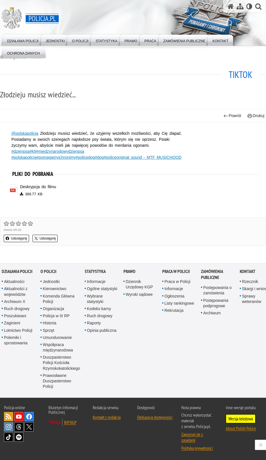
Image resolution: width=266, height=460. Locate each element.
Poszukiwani (15, 319)
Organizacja (53, 311)
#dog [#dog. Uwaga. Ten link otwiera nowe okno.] (99, 157)
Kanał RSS (8, 419)
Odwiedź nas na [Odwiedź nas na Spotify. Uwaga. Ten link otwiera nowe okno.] (18, 440)
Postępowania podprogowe (215, 306)
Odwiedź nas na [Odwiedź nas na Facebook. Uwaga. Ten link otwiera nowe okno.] (29, 419)
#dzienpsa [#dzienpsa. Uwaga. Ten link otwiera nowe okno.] (20, 151)
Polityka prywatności (197, 451)
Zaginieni (12, 326)
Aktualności (14, 284)
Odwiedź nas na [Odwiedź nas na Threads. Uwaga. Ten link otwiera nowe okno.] (18, 430)
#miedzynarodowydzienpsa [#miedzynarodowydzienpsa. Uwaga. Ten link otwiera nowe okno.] (60, 151)
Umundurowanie (57, 340)
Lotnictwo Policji (18, 333)
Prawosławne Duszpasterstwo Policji (57, 383)
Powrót (232, 115)
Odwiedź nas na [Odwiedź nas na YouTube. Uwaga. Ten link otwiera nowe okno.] (18, 419)
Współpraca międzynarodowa (58, 350)
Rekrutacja (174, 313)
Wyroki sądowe (139, 297)
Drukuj (255, 115)
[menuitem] (23, 40)
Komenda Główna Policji (58, 302)
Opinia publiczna (102, 333)
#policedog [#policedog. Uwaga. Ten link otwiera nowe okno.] (85, 157)
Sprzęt (48, 333)
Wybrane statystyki (95, 302)
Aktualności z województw (15, 295)
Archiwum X (14, 304)
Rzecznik (250, 284)
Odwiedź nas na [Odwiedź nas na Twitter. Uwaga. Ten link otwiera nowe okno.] (29, 430)
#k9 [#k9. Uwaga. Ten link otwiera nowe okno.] (33, 151)
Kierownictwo (54, 292)
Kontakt (247, 275)
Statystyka (95, 275)
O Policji (48, 275)
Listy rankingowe (179, 306)
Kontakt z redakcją (107, 420)
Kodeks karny (99, 311)
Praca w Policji (176, 275)
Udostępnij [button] (16, 238)
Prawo (129, 275)
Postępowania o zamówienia (217, 293)
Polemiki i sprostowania (16, 343)
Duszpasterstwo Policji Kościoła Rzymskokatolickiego (61, 365)
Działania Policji (17, 275)
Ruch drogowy (17, 311)
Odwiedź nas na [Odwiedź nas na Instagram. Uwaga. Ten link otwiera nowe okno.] (8, 430)
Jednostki (51, 284)
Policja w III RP (56, 319)
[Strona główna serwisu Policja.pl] (231, 6)
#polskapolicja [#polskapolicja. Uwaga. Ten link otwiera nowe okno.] (23, 157)
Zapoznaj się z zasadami (192, 440)
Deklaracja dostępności (154, 420)
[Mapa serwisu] (240, 6)
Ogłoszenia (174, 299)
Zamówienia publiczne (212, 278)
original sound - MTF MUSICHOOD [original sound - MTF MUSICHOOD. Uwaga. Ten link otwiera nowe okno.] (148, 157)
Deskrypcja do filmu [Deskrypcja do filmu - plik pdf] (38, 186)
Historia (49, 326)
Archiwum (212, 316)
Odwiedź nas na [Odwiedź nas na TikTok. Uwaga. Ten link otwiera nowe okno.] (8, 440)
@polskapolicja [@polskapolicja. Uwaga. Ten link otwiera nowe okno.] (24, 133)
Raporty (94, 326)
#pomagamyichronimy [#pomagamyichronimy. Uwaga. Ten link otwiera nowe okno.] (56, 157)
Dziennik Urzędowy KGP (139, 287)
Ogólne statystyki (102, 292)
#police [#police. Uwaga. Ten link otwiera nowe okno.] (110, 157)
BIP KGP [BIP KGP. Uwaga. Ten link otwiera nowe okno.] (70, 425)
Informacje (96, 284)
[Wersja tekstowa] (249, 6)
